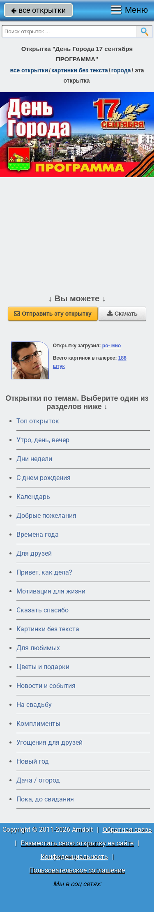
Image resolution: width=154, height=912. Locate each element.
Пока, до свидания (45, 799)
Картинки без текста (47, 629)
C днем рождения (43, 478)
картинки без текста (79, 70)
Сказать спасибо (42, 610)
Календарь (33, 497)
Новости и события (46, 686)
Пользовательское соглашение (77, 870)
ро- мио (111, 346)
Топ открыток (37, 421)
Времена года (37, 534)
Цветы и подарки (42, 667)
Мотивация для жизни (50, 591)
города (121, 70)
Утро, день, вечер (42, 440)
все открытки (38, 10)
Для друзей (34, 553)
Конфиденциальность (74, 857)
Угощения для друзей (49, 742)
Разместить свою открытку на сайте (77, 843)
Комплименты (38, 723)
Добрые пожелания (46, 515)
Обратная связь (127, 829)
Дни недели (34, 459)
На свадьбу (34, 705)
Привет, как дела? (44, 572)
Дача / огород (38, 780)
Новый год (32, 761)
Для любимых (38, 648)
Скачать (122, 313)
